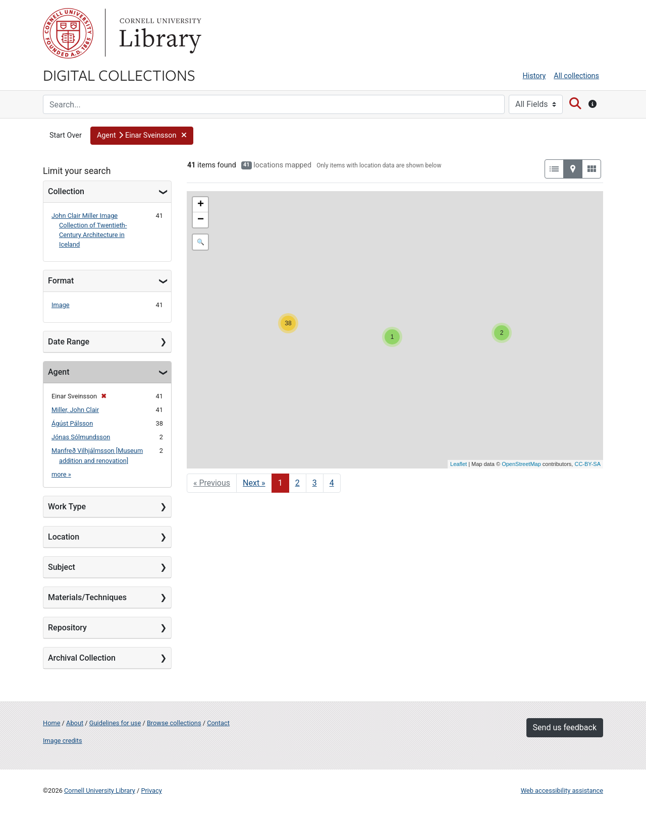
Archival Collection (82, 658)
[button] (141, 136)
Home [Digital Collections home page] (51, 723)
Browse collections (174, 723)
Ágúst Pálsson (72, 423)
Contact (218, 723)
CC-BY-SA (587, 464)
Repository (67, 627)
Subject (61, 567)
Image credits (62, 740)
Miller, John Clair (75, 410)
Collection (66, 191)
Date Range (68, 341)
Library (159, 33)
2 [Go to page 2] (297, 483)
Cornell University (68, 33)
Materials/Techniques (87, 597)
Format (61, 280)
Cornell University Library (99, 790)
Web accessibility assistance (562, 790)
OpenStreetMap (521, 464)
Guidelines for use (115, 723)
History (534, 76)
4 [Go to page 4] (332, 483)
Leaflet (458, 464)
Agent (58, 372)
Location (63, 537)
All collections (576, 76)
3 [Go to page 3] (314, 483)
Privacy (151, 790)
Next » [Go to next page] (254, 483)
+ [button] (200, 204)
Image (60, 305)
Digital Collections (119, 75)
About (74, 723)
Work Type (67, 506)
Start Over (65, 135)
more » (61, 474)
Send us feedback (565, 727)
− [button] (200, 219)
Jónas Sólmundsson (80, 437)
